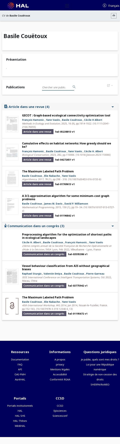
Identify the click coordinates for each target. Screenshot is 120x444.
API (20, 369)
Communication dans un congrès (59, 226)
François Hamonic (33, 119)
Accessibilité (60, 374)
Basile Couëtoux (72, 119)
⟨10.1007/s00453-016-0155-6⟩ (84, 179)
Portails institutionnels (20, 405)
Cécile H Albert (93, 119)
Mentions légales (60, 369)
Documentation (20, 359)
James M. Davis (53, 203)
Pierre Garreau (95, 273)
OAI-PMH (20, 374)
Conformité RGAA (60, 379)
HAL (20, 410)
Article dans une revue (59, 106)
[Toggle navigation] (67, 5)
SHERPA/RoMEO (100, 384)
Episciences (60, 410)
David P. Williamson (76, 203)
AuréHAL (20, 379)
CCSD (60, 405)
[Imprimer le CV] (114, 15)
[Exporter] (110, 86)
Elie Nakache (52, 175)
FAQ (20, 364)
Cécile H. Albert (93, 151)
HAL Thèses (20, 420)
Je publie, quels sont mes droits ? (100, 359)
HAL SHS (20, 415)
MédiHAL (20, 425)
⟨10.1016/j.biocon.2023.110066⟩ (93, 154)
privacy (60, 364)
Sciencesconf (60, 415)
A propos (60, 359)
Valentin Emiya (53, 273)
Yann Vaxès (53, 119)
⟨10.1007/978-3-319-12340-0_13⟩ (54, 309)
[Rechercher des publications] (74, 87)
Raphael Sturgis (32, 273)
